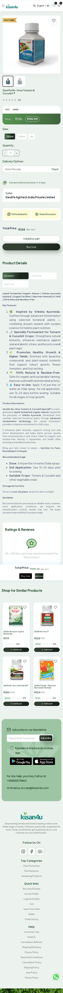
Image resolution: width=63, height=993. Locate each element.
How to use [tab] (9, 284)
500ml (21, 136)
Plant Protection (31, 866)
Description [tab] (9, 275)
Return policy (31, 977)
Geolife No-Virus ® (41, 632)
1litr (32, 136)
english (41, 5)
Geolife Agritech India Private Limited (30, 197)
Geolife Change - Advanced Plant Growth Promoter (45, 687)
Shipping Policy (31, 967)
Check (55, 169)
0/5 (17, 644)
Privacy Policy (31, 952)
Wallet (31, 914)
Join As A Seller (31, 894)
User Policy (31, 972)
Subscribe (46, 738)
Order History (31, 919)
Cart (31, 904)
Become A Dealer (31, 889)
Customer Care (31, 932)
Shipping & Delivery (31, 947)
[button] (21, 761)
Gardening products (31, 876)
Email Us (32, 937)
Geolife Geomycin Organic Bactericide (13, 633)
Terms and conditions (31, 957)
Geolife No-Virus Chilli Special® (15, 686)
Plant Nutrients (31, 871)
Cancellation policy (31, 962)
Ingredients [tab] (37, 275)
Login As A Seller (32, 899)
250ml (9, 136)
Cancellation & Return (31, 942)
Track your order (31, 909)
